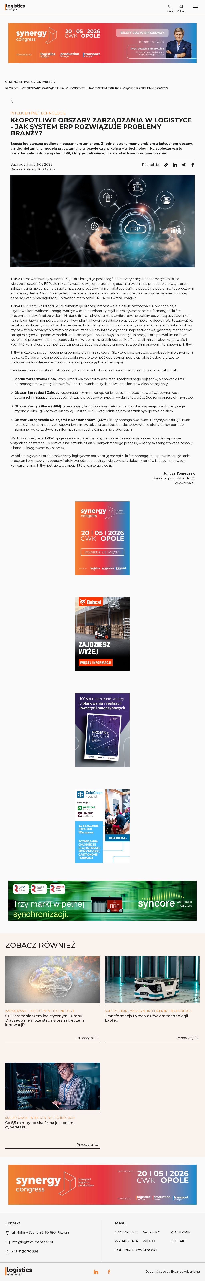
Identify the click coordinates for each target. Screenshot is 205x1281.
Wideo (149, 1241)
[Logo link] (15, 7)
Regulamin (180, 1232)
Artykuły (45, 82)
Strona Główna (19, 82)
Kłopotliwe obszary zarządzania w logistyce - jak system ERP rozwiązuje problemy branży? (86, 88)
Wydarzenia (126, 1241)
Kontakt (178, 1241)
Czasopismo (126, 1232)
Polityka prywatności (136, 1250)
